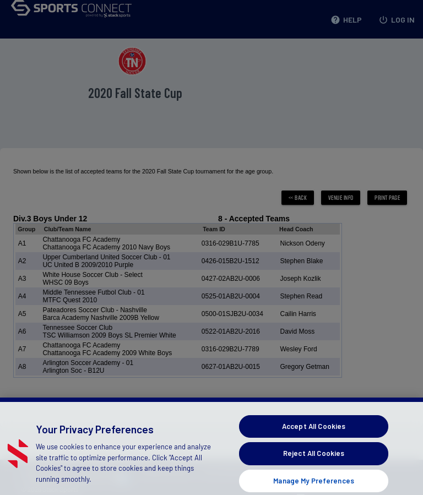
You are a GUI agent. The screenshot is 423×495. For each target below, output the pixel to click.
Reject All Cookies (313, 460)
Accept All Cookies (313, 433)
